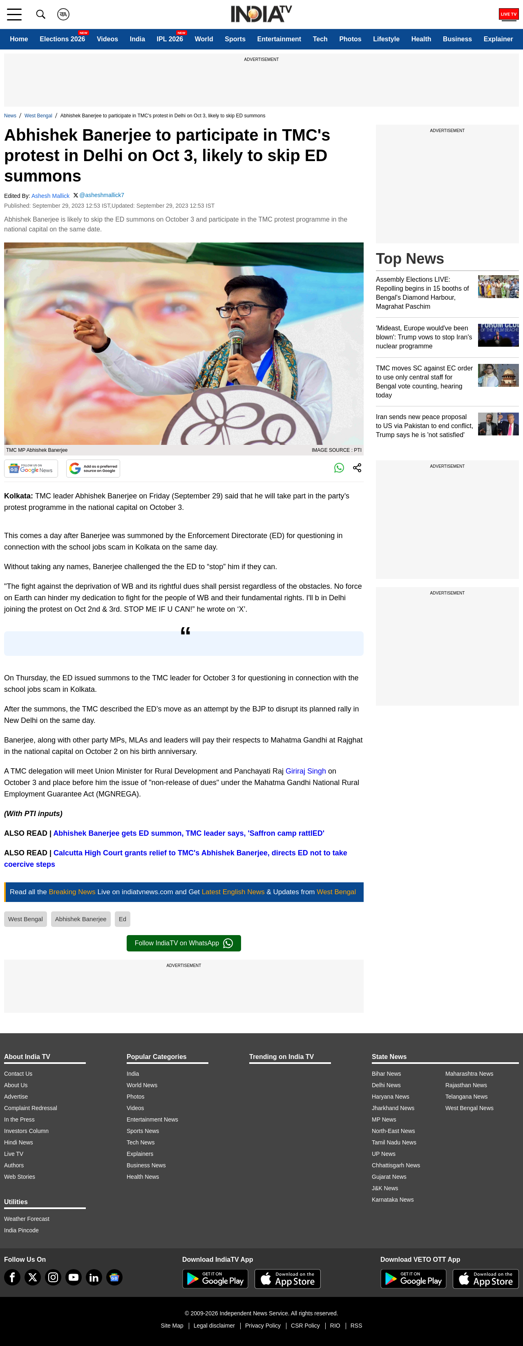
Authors (14, 1165)
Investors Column (26, 1131)
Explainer (498, 39)
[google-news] (114, 1277)
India (137, 39)
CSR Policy (305, 1325)
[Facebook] (12, 1277)
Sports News (143, 1131)
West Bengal (38, 116)
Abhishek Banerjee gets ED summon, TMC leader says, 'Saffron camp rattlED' (188, 833)
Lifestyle (386, 39)
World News (142, 1085)
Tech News (140, 1142)
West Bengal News (469, 1108)
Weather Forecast (26, 1219)
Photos (350, 39)
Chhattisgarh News (396, 1165)
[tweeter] (33, 1277)
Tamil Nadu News (394, 1142)
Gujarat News (389, 1176)
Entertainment (279, 39)
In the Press (19, 1119)
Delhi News (386, 1085)
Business (457, 39)
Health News (143, 1176)
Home (19, 39)
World (204, 39)
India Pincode (21, 1230)
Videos (107, 39)
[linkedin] (94, 1277)
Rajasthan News (466, 1085)
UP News (384, 1154)
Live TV (13, 1154)
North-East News (393, 1131)
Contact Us (18, 1073)
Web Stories (19, 1176)
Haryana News (390, 1096)
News (10, 116)
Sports (235, 39)
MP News (384, 1119)
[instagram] (53, 1277)
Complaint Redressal (30, 1108)
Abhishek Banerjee (81, 918)
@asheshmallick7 (101, 195)
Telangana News (466, 1096)
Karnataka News (393, 1199)
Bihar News (386, 1073)
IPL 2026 (170, 39)
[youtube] (73, 1277)
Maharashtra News (469, 1073)
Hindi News (18, 1142)
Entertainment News (152, 1119)
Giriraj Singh (306, 771)
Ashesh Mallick (50, 196)
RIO (335, 1325)
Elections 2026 (62, 39)
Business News (146, 1165)
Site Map (172, 1325)
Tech (320, 39)
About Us (16, 1085)
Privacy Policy (263, 1325)
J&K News (385, 1188)
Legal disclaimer (214, 1325)
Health (421, 39)
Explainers (140, 1154)
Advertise (16, 1096)
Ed (122, 918)
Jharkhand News (393, 1108)
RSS (356, 1325)
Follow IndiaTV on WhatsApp (184, 943)
